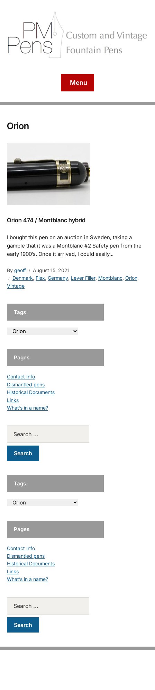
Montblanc (110, 278)
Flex (40, 278)
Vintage (16, 286)
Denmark (22, 278)
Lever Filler (83, 278)
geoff (20, 270)
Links (13, 400)
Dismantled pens (26, 384)
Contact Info (21, 376)
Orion (131, 278)
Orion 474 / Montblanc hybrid (46, 220)
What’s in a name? (27, 408)
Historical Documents (31, 392)
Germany (58, 278)
